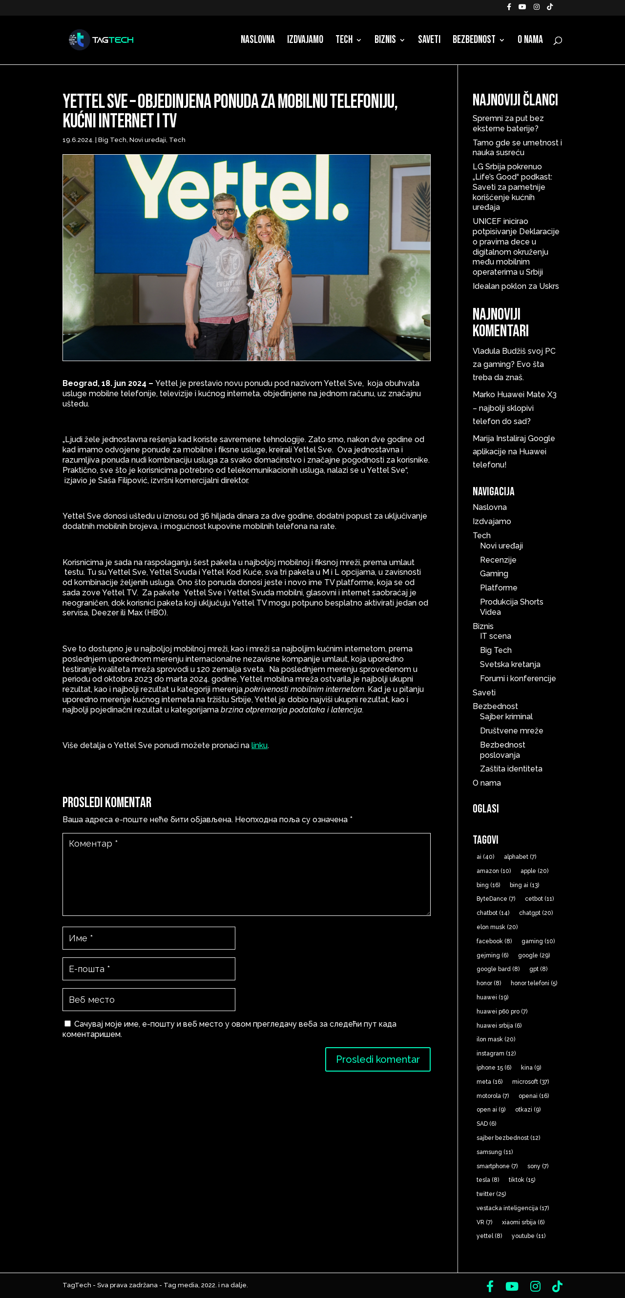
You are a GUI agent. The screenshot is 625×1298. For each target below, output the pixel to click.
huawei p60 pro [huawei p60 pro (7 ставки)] (502, 1011)
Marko (484, 394)
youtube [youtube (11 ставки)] (528, 1236)
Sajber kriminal (506, 716)
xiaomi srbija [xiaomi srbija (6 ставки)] (523, 1222)
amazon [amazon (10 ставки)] (494, 871)
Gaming (494, 573)
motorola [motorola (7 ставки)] (493, 1096)
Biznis (385, 41)
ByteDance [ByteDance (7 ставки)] (496, 898)
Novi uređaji (147, 139)
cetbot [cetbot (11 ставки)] (539, 898)
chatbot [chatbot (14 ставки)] (493, 913)
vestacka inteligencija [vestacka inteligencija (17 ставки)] (513, 1208)
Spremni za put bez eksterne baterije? (508, 123)
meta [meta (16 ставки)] (489, 1081)
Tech (344, 41)
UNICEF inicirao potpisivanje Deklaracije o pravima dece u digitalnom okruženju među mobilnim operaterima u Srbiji (516, 247)
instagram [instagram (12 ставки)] (496, 1053)
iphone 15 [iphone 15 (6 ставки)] (494, 1067)
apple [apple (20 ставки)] (534, 871)
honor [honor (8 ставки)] (489, 983)
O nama (530, 41)
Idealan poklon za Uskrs (516, 286)
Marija (483, 438)
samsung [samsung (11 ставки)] (495, 1152)
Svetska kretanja (510, 664)
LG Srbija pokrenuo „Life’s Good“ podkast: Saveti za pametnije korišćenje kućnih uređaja (512, 187)
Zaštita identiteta (511, 768)
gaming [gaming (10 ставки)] (538, 941)
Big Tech (112, 139)
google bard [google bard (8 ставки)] (498, 969)
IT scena (495, 636)
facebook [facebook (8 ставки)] (494, 941)
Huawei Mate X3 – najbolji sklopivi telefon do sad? (515, 408)
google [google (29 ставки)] (534, 955)
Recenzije (498, 560)
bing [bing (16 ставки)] (488, 885)
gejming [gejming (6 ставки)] (492, 955)
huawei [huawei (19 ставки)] (492, 997)
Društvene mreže (511, 730)
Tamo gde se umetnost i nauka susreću (517, 148)
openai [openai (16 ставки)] (534, 1096)
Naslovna (258, 41)
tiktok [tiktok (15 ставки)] (522, 1179)
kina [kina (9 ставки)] (531, 1067)
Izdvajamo (305, 41)
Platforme (499, 587)
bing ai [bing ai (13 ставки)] (524, 885)
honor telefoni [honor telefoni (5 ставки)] (534, 983)
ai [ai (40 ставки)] (485, 856)
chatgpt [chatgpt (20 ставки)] (536, 913)
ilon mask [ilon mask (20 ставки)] (496, 1039)
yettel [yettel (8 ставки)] (489, 1236)
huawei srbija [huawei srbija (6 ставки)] (499, 1025)
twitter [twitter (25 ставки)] (491, 1194)
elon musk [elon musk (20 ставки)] (497, 927)
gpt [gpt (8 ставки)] (538, 969)
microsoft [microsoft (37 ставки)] (530, 1081)
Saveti (429, 41)
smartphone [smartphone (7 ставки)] (497, 1166)
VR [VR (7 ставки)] (484, 1222)
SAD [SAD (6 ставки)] (486, 1123)
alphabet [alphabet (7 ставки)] (520, 856)
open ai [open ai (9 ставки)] (491, 1109)
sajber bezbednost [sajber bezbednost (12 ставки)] (508, 1138)
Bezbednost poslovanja (502, 750)
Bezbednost (474, 41)
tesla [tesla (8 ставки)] (488, 1179)
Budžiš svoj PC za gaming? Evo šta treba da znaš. (514, 364)
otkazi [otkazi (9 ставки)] (528, 1109)
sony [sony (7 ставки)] (537, 1166)
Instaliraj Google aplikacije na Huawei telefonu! (514, 451)
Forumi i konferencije (518, 678)
